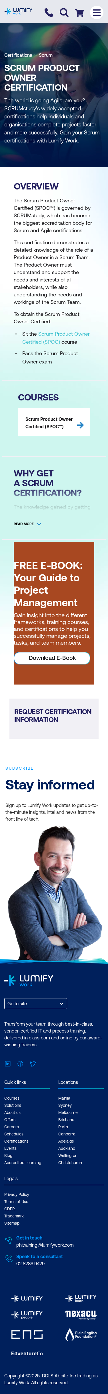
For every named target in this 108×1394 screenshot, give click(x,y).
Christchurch (70, 1162)
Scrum (46, 55)
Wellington (67, 1155)
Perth (63, 1127)
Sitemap (11, 1223)
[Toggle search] (64, 12)
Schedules (13, 1134)
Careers (11, 1127)
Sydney (65, 1105)
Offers (9, 1119)
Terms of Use (16, 1201)
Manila (64, 1098)
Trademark (14, 1216)
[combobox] (8, 1003)
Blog (8, 1155)
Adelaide (66, 1141)
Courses (11, 1098)
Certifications (18, 55)
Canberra (66, 1134)
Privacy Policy (16, 1194)
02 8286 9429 (30, 1263)
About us (12, 1112)
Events (10, 1148)
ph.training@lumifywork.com (45, 1245)
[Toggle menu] (96, 12)
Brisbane (66, 1119)
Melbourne (68, 1112)
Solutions (12, 1105)
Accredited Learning (22, 1162)
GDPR (9, 1209)
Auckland (66, 1148)
